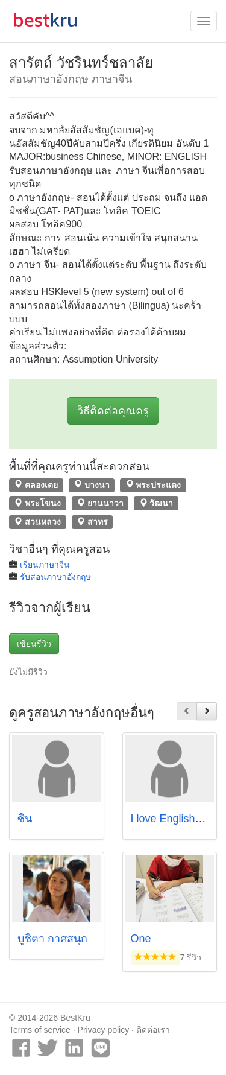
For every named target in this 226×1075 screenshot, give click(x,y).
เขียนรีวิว (34, 643)
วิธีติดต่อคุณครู (113, 411)
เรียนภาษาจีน (45, 564)
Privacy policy (104, 1030)
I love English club (174, 819)
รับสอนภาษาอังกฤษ (55, 577)
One (141, 939)
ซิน (24, 819)
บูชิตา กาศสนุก (52, 939)
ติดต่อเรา (153, 1030)
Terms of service (40, 1030)
